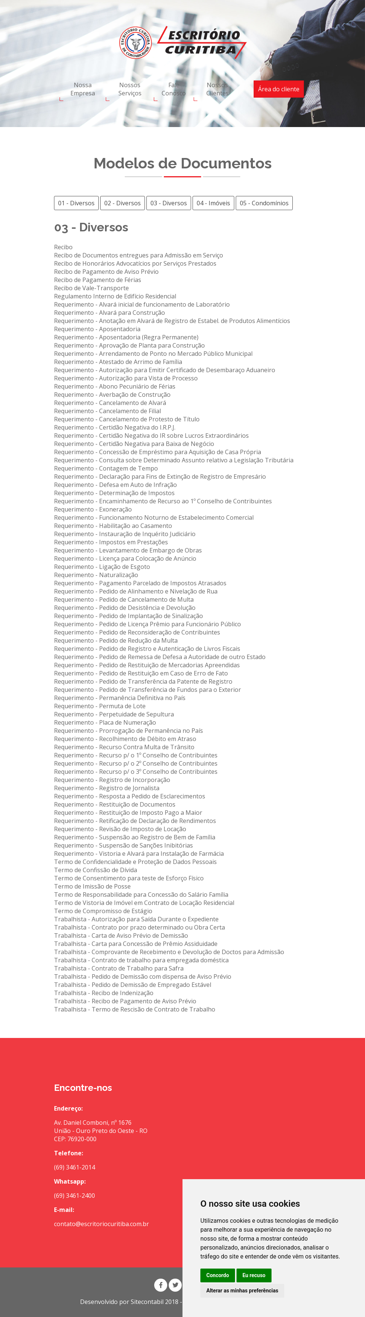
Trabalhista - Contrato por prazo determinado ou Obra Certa (139, 927)
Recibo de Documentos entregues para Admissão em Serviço (138, 255)
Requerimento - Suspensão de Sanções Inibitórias (123, 845)
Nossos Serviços (130, 89)
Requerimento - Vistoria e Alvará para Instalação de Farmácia (139, 853)
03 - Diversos (168, 203)
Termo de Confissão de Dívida (95, 870)
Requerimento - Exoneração (93, 509)
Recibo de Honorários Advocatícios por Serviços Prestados (135, 263)
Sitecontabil (147, 1302)
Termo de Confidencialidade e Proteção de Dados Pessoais (135, 862)
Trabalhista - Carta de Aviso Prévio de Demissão (121, 935)
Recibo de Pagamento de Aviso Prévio (106, 271)
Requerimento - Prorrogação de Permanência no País (128, 730)
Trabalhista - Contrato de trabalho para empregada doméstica (141, 960)
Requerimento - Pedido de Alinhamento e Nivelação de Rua (136, 591)
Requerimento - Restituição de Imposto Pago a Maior (128, 812)
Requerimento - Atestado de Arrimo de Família (118, 362)
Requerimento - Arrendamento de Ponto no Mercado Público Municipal (153, 353)
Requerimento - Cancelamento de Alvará (110, 403)
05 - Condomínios (264, 203)
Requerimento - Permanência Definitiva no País (119, 698)
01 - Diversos (76, 203)
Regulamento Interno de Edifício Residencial (115, 296)
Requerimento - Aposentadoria (97, 329)
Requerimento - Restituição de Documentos (114, 804)
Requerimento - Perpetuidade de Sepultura (114, 714)
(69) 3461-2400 (74, 1195)
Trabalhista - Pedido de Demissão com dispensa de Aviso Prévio (142, 976)
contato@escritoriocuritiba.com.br (101, 1224)
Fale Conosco (174, 89)
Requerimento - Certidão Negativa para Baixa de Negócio (134, 444)
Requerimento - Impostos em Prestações (111, 542)
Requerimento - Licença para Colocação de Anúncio (125, 558)
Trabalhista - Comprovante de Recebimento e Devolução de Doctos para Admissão (169, 952)
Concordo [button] (217, 1275)
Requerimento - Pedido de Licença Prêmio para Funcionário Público (147, 624)
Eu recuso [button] (254, 1275)
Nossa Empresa (82, 89)
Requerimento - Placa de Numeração (105, 722)
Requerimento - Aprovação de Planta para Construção (129, 345)
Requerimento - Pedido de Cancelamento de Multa (124, 599)
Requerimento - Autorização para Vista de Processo (126, 378)
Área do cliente (278, 89)
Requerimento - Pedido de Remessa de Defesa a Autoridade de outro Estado (160, 657)
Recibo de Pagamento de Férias (97, 280)
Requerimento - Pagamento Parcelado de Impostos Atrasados (140, 583)
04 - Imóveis (213, 203)
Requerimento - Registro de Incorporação (112, 780)
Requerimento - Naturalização (96, 575)
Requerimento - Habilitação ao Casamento (113, 526)
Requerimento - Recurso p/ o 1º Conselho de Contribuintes (136, 755)
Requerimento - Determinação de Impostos (114, 493)
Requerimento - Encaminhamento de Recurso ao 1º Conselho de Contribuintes (163, 501)
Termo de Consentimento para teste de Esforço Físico (129, 878)
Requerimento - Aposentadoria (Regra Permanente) (126, 337)
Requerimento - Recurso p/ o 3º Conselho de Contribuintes (136, 771)
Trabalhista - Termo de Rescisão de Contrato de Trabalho (134, 1009)
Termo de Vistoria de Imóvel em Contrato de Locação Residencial (144, 903)
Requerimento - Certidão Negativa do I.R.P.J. (114, 427)
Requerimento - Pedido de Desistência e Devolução (125, 608)
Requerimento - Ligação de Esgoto (102, 567)
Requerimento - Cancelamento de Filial (107, 411)
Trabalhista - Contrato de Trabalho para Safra (119, 968)
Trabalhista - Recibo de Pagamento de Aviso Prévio (125, 1001)
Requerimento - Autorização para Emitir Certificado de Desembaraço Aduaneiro (164, 370)
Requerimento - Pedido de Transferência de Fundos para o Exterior (147, 690)
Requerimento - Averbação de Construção (112, 394)
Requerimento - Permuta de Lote (100, 706)
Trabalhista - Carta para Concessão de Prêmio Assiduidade (136, 944)
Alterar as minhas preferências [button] (242, 1291)
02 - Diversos (122, 203)
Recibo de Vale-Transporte (91, 288)
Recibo (63, 247)
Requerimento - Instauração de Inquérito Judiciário (125, 534)
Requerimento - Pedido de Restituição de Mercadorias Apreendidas (147, 665)
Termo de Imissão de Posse (92, 886)
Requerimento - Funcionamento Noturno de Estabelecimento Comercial (154, 517)
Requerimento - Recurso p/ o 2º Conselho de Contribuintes (136, 763)
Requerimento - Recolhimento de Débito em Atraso (125, 739)
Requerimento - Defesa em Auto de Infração (115, 485)
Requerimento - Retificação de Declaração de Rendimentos (135, 821)
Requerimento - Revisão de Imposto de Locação (120, 829)
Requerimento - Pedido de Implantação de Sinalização (128, 616)
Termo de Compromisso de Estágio (103, 911)
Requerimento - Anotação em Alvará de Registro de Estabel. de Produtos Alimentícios (172, 321)
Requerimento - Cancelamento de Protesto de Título (127, 419)
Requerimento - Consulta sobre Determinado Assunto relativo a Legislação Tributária (173, 460)
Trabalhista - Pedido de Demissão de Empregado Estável (132, 985)
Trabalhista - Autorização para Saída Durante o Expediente (136, 919)
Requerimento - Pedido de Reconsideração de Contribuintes (137, 632)
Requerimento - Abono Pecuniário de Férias (114, 386)
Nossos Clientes (217, 89)
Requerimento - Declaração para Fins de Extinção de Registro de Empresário (160, 476)
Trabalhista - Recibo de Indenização (103, 993)
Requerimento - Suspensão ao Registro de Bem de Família (134, 837)
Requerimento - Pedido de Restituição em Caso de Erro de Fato (141, 673)
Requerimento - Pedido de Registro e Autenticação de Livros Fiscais (147, 649)
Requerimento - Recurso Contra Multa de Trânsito (124, 747)
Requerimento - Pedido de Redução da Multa (116, 640)
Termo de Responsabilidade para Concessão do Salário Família (141, 894)
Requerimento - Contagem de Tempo (106, 468)
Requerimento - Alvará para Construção (109, 312)
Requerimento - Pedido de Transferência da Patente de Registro (143, 681)
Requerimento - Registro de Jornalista (106, 788)
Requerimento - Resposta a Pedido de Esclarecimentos (129, 796)
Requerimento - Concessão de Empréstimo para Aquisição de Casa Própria (157, 452)
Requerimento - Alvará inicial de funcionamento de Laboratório (142, 304)
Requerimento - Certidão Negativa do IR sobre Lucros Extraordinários (151, 435)
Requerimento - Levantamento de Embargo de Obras (128, 550)
